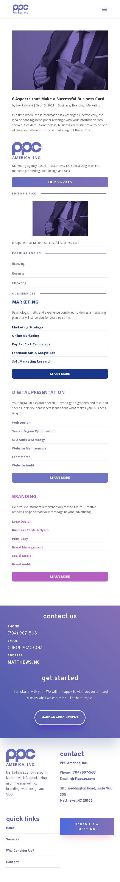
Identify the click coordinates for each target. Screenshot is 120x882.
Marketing (93, 105)
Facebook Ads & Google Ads (33, 353)
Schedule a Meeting (87, 826)
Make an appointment (60, 717)
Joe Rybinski (24, 105)
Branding (78, 105)
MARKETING (25, 302)
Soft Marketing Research (31, 361)
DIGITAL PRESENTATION (38, 392)
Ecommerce (21, 457)
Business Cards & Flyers (30, 530)
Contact (12, 862)
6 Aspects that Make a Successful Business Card (58, 98)
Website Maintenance (29, 448)
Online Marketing (25, 336)
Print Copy (20, 539)
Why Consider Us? (20, 851)
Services (12, 840)
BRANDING (24, 496)
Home (10, 828)
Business (64, 105)
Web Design (21, 423)
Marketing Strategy (27, 327)
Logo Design (21, 521)
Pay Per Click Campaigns (31, 344)
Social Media (21, 556)
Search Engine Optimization (33, 431)
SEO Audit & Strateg (27, 440)
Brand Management (27, 547)
